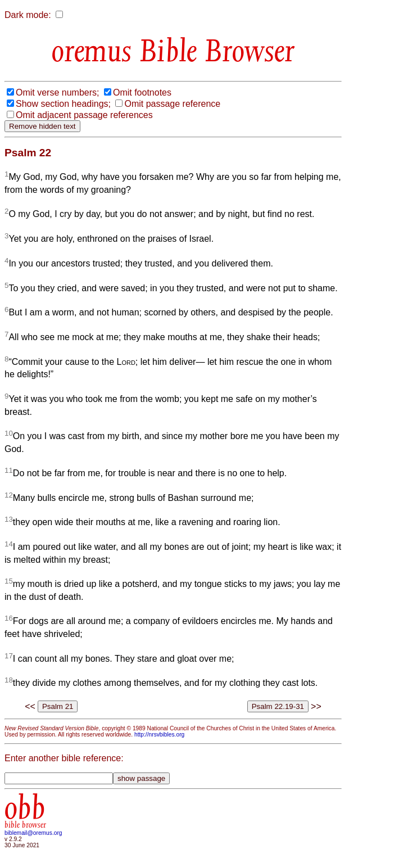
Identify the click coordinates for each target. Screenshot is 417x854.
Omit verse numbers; (57, 92)
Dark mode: (27, 15)
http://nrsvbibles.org (159, 734)
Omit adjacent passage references (84, 115)
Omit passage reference (172, 104)
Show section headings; (63, 104)
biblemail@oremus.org (33, 833)
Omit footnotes (142, 92)
